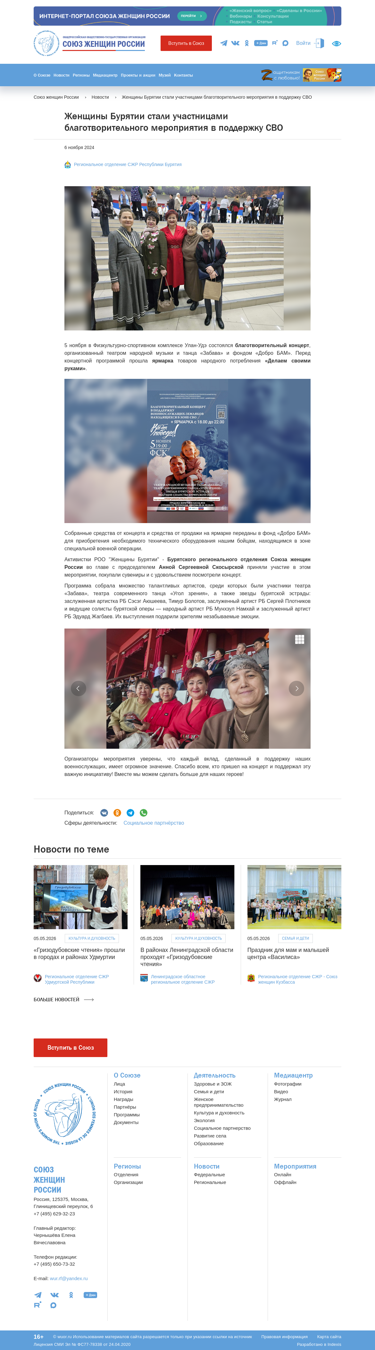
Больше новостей (64, 999)
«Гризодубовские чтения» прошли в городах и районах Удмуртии (79, 953)
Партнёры (125, 1107)
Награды (123, 1099)
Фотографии (288, 1084)
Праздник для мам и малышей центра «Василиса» (288, 953)
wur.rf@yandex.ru (69, 1278)
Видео (281, 1091)
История (123, 1091)
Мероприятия (295, 1166)
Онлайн (282, 1174)
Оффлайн (285, 1182)
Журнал (283, 1099)
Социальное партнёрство (153, 823)
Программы (127, 1114)
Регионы (81, 75)
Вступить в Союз (186, 43)
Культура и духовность (92, 938)
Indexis (334, 1344)
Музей (165, 75)
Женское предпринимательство (219, 1102)
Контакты (183, 75)
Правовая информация (284, 1336)
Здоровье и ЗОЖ (213, 1084)
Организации (128, 1182)
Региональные (210, 1182)
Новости (62, 75)
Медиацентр (105, 75)
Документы (126, 1122)
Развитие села (210, 1135)
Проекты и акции (138, 75)
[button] (78, 688)
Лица (119, 1084)
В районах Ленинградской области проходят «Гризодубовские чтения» (186, 957)
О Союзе (42, 75)
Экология (204, 1120)
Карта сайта (329, 1336)
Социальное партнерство (222, 1128)
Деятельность (215, 1075)
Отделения (126, 1174)
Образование (209, 1143)
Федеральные (209, 1174)
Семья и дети (295, 938)
